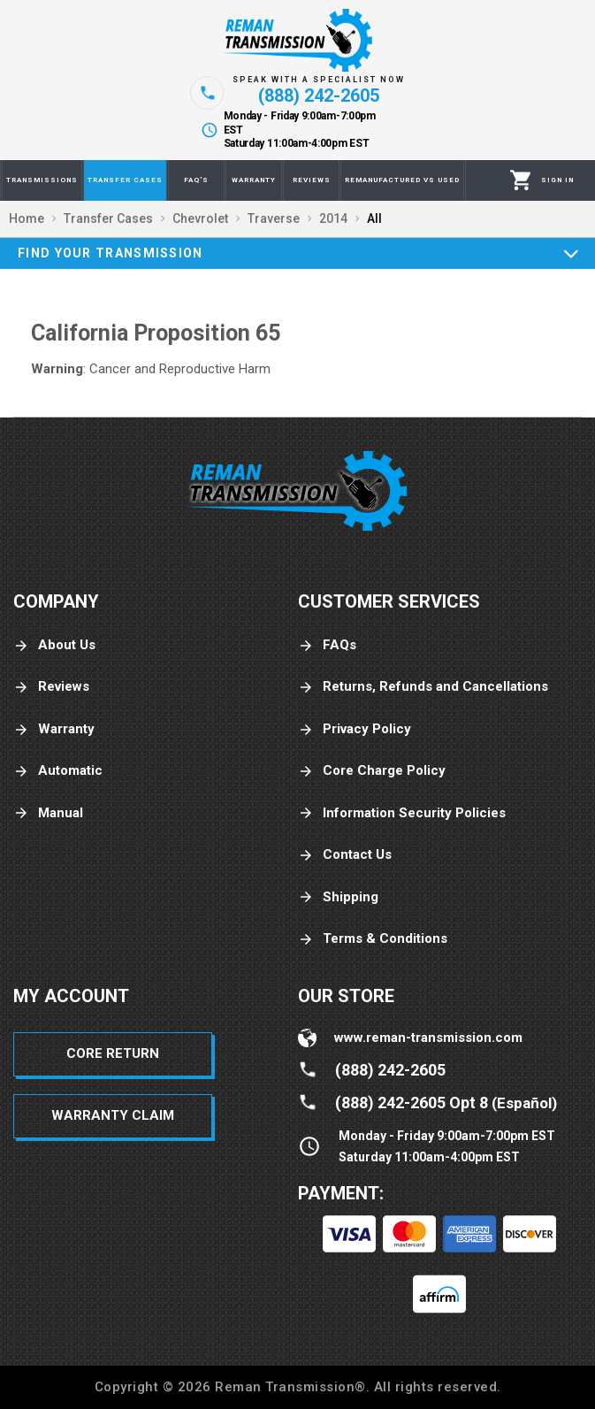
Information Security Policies (402, 813)
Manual (48, 813)
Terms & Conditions (372, 938)
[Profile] (557, 180)
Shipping (338, 897)
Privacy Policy (354, 729)
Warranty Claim (112, 1115)
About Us (54, 645)
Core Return (112, 1053)
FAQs (327, 645)
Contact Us (345, 854)
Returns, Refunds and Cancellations (423, 686)
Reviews (51, 686)
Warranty (54, 729)
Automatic (58, 770)
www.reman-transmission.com (428, 1037)
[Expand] (571, 253)
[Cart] (521, 180)
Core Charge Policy (372, 770)
